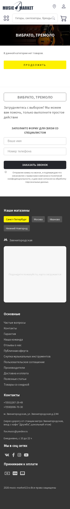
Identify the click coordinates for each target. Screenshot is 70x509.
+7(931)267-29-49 (13, 402)
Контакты (10, 328)
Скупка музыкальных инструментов (27, 356)
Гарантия (10, 334)
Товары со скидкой (16, 384)
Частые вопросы (15, 322)
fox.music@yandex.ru (16, 431)
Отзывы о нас (12, 345)
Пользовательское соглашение (24, 362)
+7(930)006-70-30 (13, 407)
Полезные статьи (15, 379)
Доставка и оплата (16, 373)
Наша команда (13, 339)
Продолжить (35, 64)
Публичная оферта (16, 351)
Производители (14, 367)
